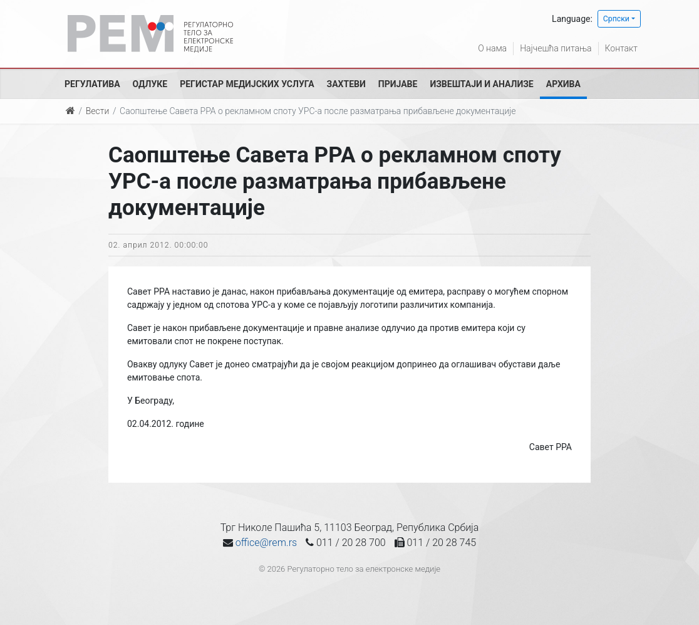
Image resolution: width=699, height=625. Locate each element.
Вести (98, 111)
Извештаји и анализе (481, 84)
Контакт (621, 48)
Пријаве (398, 84)
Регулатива (92, 84)
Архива (563, 84)
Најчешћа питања (555, 48)
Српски (616, 18)
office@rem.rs (266, 543)
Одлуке (150, 84)
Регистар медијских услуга (247, 84)
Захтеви (346, 84)
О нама (492, 48)
